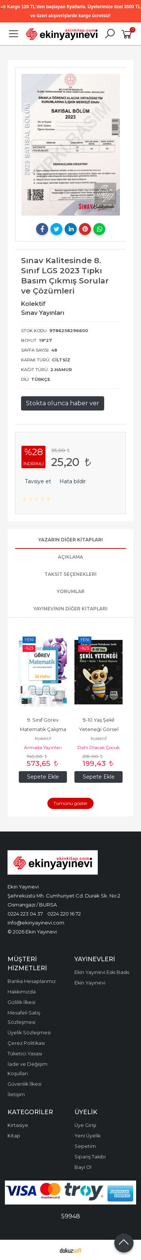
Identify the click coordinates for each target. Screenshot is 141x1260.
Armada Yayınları (43, 747)
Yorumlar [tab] (71, 591)
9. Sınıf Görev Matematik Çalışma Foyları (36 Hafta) (43, 729)
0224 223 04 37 (25, 914)
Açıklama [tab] (70, 557)
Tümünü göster (70, 803)
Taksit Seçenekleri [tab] (70, 574)
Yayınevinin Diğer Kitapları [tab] (70, 608)
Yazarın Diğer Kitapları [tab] (70, 539)
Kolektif (43, 738)
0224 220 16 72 (64, 914)
